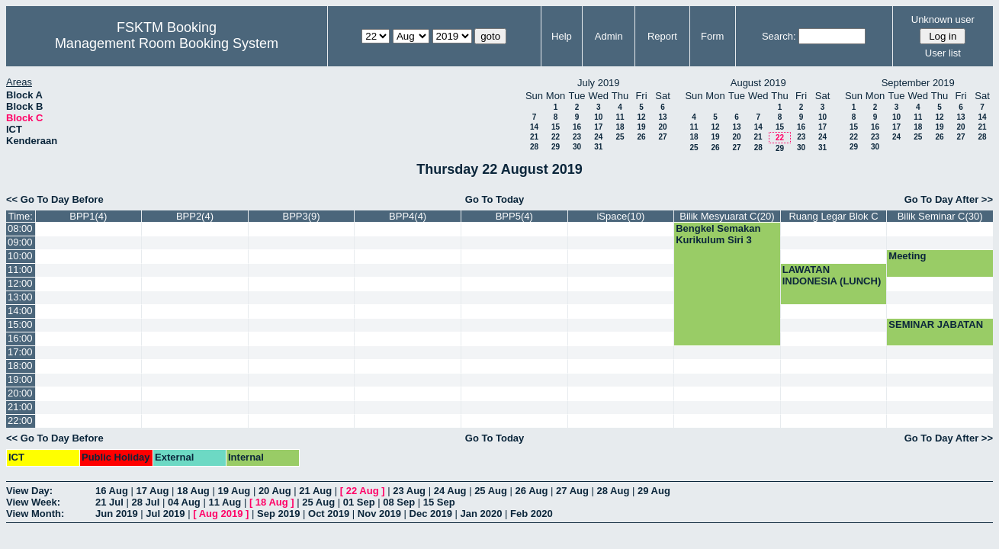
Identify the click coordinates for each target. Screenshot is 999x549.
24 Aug (450, 490)
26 (641, 137)
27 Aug (572, 490)
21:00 (20, 407)
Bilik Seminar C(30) (940, 216)
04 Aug (184, 502)
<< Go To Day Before (55, 199)
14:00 (20, 310)
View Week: (33, 502)
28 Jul (145, 502)
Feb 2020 (531, 513)
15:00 (20, 324)
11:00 (20, 269)
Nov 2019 (379, 513)
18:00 (20, 365)
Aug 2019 (221, 513)
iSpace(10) (620, 216)
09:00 (20, 242)
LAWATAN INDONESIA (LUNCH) (832, 275)
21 (534, 137)
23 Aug (409, 490)
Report (662, 36)
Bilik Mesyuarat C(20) (726, 216)
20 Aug (275, 490)
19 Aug (233, 490)
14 (534, 127)
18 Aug (193, 490)
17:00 (20, 352)
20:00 (20, 393)
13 (662, 117)
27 (662, 137)
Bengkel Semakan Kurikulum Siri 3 (718, 234)
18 (619, 127)
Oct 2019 (328, 513)
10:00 (20, 256)
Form (712, 36)
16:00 (20, 338)
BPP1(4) (88, 216)
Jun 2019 (116, 513)
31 (598, 147)
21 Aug (315, 490)
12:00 (20, 283)
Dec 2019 (431, 513)
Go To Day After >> (948, 199)
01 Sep (359, 502)
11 (619, 117)
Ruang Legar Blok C (833, 216)
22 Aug (362, 490)
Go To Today (495, 199)
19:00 (20, 379)
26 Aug (532, 490)
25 (619, 137)
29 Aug (654, 490)
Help (561, 36)
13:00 (20, 297)
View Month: (35, 513)
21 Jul (109, 502)
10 (598, 117)
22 (555, 137)
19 (641, 127)
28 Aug (613, 490)
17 (598, 127)
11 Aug (224, 502)
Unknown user (943, 19)
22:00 (20, 420)
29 (555, 147)
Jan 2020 (482, 513)
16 (577, 127)
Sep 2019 (278, 513)
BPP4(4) (407, 216)
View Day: (29, 490)
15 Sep (439, 502)
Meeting (907, 256)
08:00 (20, 228)
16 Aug (111, 490)
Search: (779, 36)
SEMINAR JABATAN (935, 324)
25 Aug (490, 490)
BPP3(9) (301, 216)
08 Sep (399, 502)
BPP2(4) (195, 216)
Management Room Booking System (166, 43)
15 (555, 127)
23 (577, 137)
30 (577, 147)
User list (943, 53)
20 (662, 127)
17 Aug (152, 490)
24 (598, 137)
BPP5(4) (514, 216)
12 (641, 117)
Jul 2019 (165, 513)
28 (534, 147)
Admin (609, 36)
